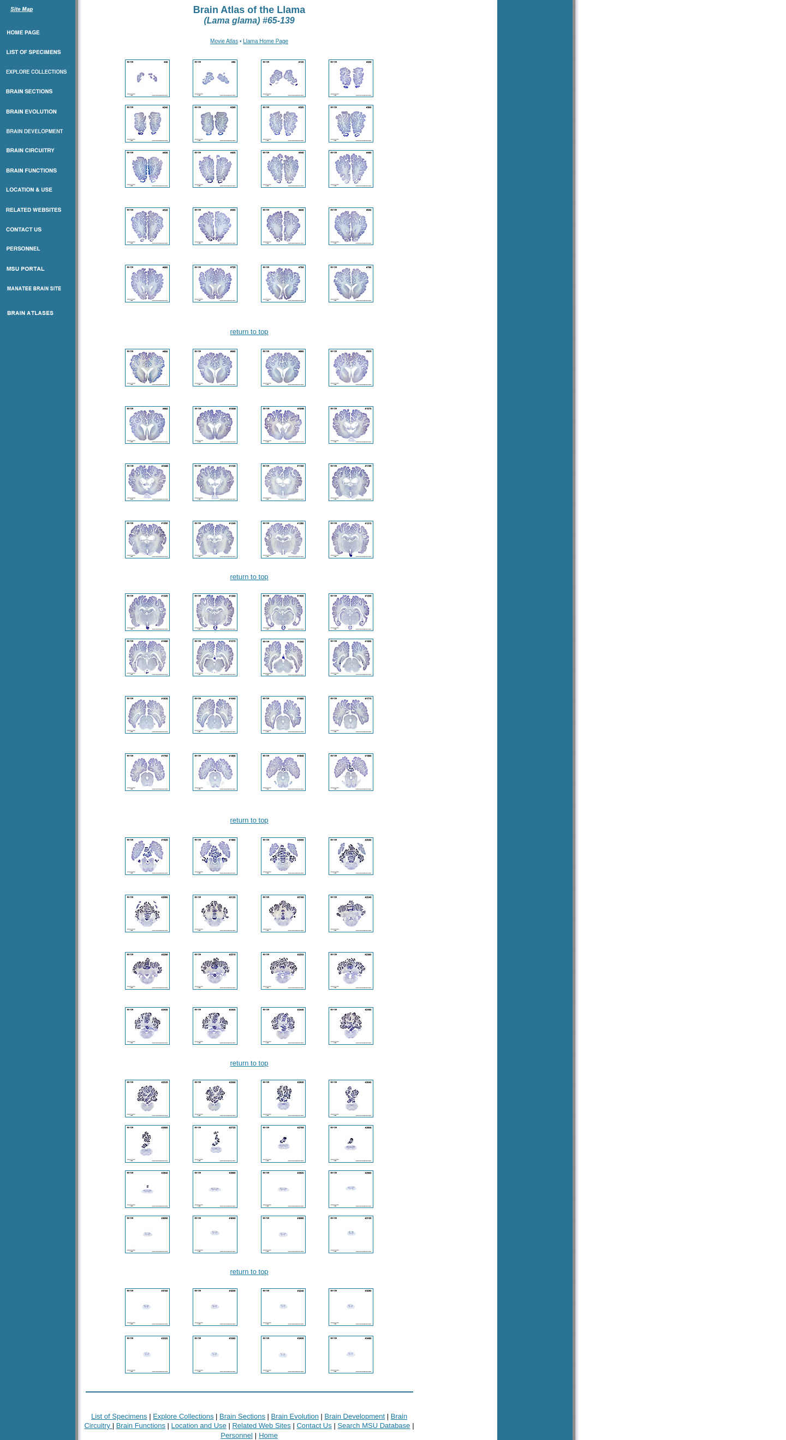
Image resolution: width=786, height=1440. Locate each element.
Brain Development (355, 1416)
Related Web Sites (261, 1425)
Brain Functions (140, 1425)
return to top (249, 332)
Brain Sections (242, 1416)
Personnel (237, 1435)
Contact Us (313, 1425)
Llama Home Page (265, 41)
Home (268, 1435)
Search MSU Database (373, 1425)
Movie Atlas (224, 41)
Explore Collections (183, 1416)
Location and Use (199, 1425)
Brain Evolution (295, 1416)
